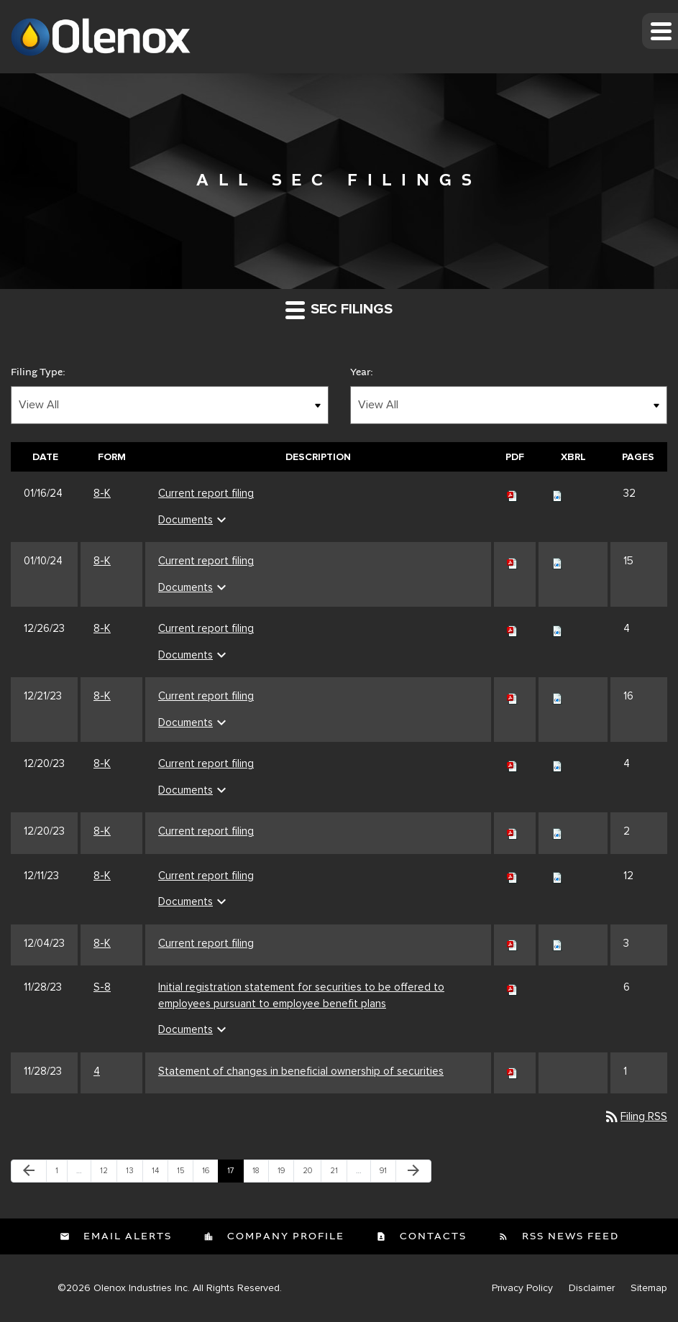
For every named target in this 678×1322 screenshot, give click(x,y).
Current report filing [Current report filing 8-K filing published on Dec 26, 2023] (206, 628)
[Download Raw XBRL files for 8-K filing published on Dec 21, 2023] (557, 695)
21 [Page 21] (338, 1174)
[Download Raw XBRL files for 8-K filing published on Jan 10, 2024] (557, 560)
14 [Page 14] (159, 1174)
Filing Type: (38, 372)
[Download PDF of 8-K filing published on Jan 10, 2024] (512, 560)
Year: (361, 372)
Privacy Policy (522, 1288)
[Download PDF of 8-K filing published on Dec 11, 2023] (512, 875)
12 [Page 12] (107, 1174)
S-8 (102, 987)
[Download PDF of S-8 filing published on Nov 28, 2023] (512, 987)
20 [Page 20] (310, 1174)
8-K (102, 493)
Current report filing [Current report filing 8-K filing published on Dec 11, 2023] (206, 875)
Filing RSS (635, 1116)
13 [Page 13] (133, 1174)
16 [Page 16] (210, 1174)
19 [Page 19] (285, 1174)
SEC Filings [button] (339, 309)
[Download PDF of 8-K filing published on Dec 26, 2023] (512, 628)
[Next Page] (413, 1171)
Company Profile (284, 1236)
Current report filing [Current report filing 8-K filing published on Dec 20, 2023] (206, 763)
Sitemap (649, 1288)
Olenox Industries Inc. (141, 1288)
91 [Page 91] (387, 1174)
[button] (660, 31)
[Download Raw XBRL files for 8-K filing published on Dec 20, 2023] (557, 763)
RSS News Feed (568, 1236)
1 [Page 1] (61, 1174)
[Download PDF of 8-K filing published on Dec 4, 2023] (512, 943)
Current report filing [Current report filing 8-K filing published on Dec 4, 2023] (206, 943)
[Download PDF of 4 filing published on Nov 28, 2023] (512, 1071)
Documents (194, 519)
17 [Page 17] (235, 1174)
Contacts (431, 1236)
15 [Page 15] (184, 1174)
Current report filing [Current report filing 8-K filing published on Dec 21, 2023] (206, 695)
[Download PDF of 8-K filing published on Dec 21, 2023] (512, 695)
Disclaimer (592, 1288)
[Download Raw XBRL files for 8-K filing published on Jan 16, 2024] (557, 493)
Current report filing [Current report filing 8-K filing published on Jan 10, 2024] (206, 560)
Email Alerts (126, 1236)
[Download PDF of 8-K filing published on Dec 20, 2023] (512, 763)
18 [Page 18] (260, 1174)
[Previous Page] (29, 1171)
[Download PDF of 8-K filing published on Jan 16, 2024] (512, 493)
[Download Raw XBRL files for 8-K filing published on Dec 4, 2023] (557, 943)
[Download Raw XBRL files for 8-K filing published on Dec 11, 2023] (557, 875)
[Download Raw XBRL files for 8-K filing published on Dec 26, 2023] (557, 628)
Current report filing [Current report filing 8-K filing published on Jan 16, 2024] (206, 493)
